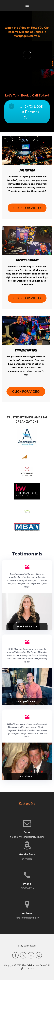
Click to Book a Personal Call (26, 111)
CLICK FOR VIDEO (27, 208)
